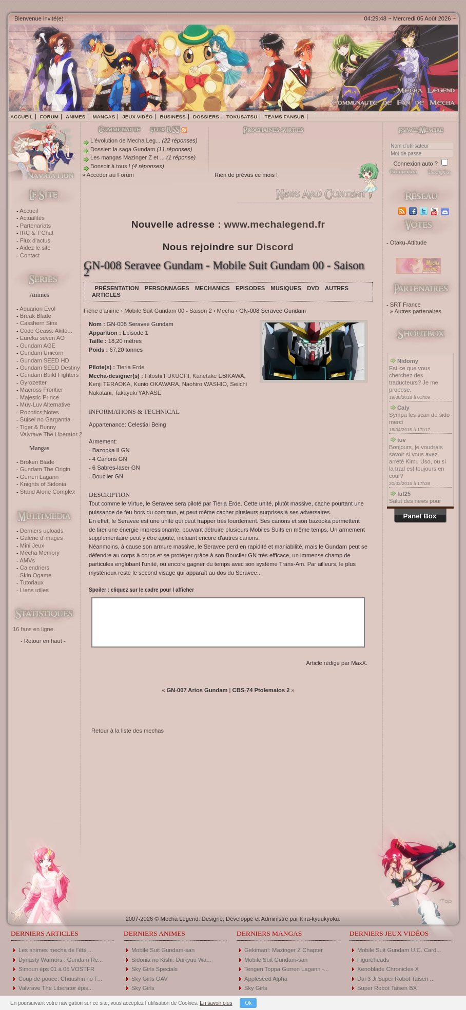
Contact (30, 255)
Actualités (32, 218)
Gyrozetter (33, 382)
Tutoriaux (32, 582)
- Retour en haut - (43, 641)
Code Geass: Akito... (46, 331)
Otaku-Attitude (408, 242)
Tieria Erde (130, 367)
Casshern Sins (38, 323)
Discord (275, 246)
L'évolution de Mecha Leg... (125, 140)
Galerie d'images (41, 538)
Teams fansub (284, 116)
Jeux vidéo (137, 116)
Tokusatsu (241, 116)
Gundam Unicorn (42, 353)
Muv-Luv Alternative (45, 404)
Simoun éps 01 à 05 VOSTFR (56, 969)
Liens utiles (34, 590)
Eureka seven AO (42, 338)
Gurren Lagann (39, 477)
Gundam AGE (37, 345)
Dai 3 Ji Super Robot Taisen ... (396, 979)
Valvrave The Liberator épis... (55, 988)
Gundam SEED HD (44, 360)
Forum (49, 116)
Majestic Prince (39, 397)
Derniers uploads (42, 531)
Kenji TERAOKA (109, 384)
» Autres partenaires (415, 311)
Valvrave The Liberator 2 (51, 434)
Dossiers (206, 116)
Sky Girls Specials (154, 969)
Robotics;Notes (39, 412)
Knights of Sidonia (43, 484)
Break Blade (35, 316)
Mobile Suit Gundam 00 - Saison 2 (167, 311)
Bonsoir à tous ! (110, 166)
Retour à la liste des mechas (127, 731)
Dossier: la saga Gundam (122, 149)
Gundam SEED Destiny (50, 368)
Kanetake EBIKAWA (218, 376)
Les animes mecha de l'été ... (55, 950)
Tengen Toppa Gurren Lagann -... (286, 969)
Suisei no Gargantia (45, 419)
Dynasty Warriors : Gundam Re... (60, 960)
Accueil (21, 116)
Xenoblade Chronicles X (388, 969)
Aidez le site (35, 248)
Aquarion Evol (37, 309)
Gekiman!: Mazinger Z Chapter (283, 950)
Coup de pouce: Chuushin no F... (60, 979)
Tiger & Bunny (38, 427)
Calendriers (34, 567)
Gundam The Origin (45, 469)
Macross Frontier (41, 390)
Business (173, 116)
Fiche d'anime (101, 311)
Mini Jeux (32, 545)
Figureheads (373, 960)
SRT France (405, 304)
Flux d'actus (35, 240)
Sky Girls (142, 988)
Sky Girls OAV (149, 979)
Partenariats (35, 226)
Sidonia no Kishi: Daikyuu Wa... (171, 960)
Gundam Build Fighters (49, 375)
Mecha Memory (40, 553)
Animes (75, 116)
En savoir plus (216, 1003)
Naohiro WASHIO (204, 384)
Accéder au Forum (110, 175)
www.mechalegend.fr (274, 224)
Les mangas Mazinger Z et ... (127, 157)
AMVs (27, 560)
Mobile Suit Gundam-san (163, 950)
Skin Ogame (36, 575)
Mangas (103, 116)
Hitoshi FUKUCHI (167, 376)
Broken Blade (37, 462)
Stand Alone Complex (47, 492)
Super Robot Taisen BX (387, 988)
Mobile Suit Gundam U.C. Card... (399, 950)
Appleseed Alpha (265, 979)
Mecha (226, 311)
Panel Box (420, 516)
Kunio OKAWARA (156, 384)
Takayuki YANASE (137, 393)
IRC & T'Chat (36, 233)
